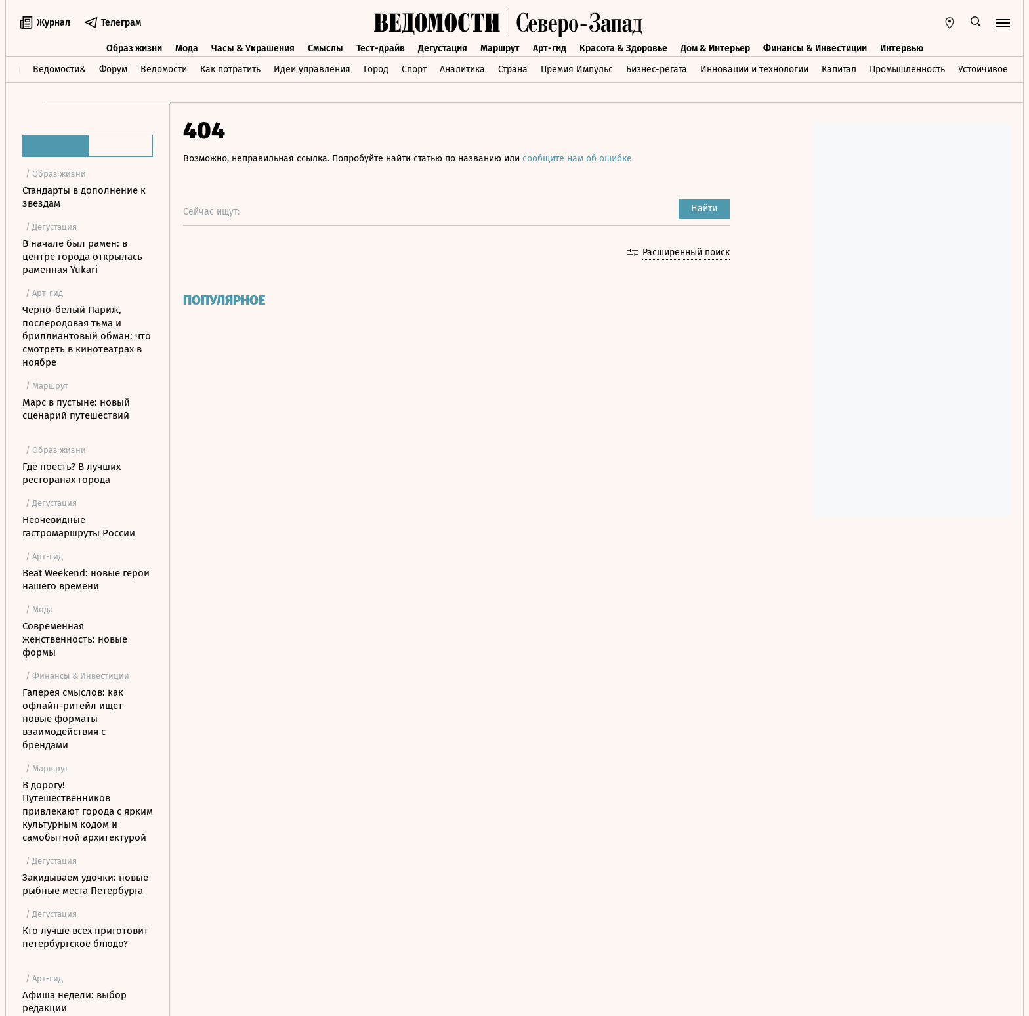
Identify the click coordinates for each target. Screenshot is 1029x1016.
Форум (113, 69)
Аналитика (462, 69)
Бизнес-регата (656, 69)
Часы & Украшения (253, 48)
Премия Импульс (577, 69)
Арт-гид (549, 48)
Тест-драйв (380, 48)
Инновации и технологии (754, 69)
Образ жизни (134, 48)
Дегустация (442, 48)
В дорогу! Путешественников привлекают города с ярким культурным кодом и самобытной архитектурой (87, 811)
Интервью (901, 48)
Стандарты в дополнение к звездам (84, 196)
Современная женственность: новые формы (74, 639)
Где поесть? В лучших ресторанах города (71, 473)
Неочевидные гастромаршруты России (78, 526)
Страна (513, 69)
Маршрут (500, 48)
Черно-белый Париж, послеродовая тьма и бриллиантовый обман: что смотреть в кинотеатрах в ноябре (86, 336)
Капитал (839, 69)
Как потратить (230, 69)
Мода (186, 48)
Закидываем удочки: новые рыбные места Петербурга (85, 884)
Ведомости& (59, 69)
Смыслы (325, 48)
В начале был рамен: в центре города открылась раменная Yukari (82, 257)
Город (376, 69)
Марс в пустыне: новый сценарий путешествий (76, 408)
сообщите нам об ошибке (577, 158)
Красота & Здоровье (623, 48)
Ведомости (163, 69)
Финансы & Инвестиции (815, 48)
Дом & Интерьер (715, 48)
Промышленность (907, 69)
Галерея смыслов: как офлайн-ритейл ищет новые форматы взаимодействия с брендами (72, 719)
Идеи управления (312, 69)
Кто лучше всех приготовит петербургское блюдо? (85, 937)
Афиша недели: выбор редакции (74, 1001)
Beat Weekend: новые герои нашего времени (86, 579)
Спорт (414, 69)
